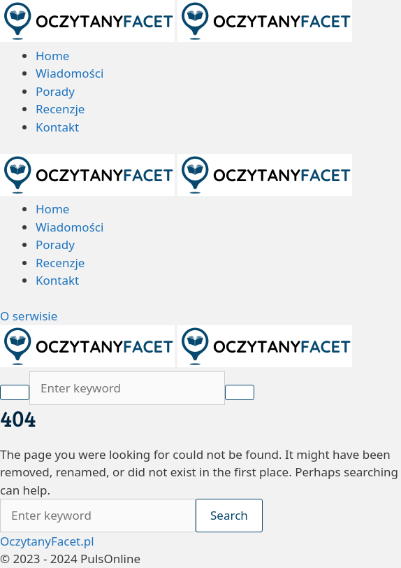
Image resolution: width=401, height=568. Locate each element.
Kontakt (57, 127)
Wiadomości (69, 73)
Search (229, 515)
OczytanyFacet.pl (47, 541)
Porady (55, 91)
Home (52, 56)
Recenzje (60, 109)
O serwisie (28, 316)
